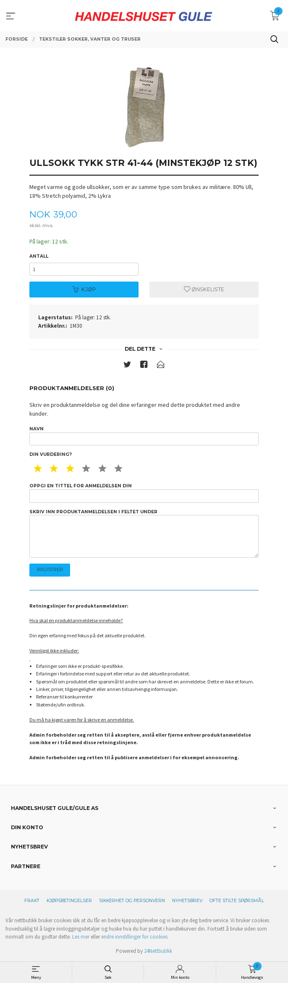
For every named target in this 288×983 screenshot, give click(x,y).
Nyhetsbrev (187, 900)
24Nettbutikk (158, 951)
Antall (38, 256)
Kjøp (84, 289)
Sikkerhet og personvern (132, 900)
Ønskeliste (204, 289)
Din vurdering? (50, 454)
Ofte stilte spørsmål (236, 900)
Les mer (80, 936)
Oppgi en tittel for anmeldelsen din (143, 492)
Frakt (31, 900)
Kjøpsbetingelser (69, 900)
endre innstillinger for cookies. (135, 936)
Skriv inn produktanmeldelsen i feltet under (143, 533)
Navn (143, 435)
